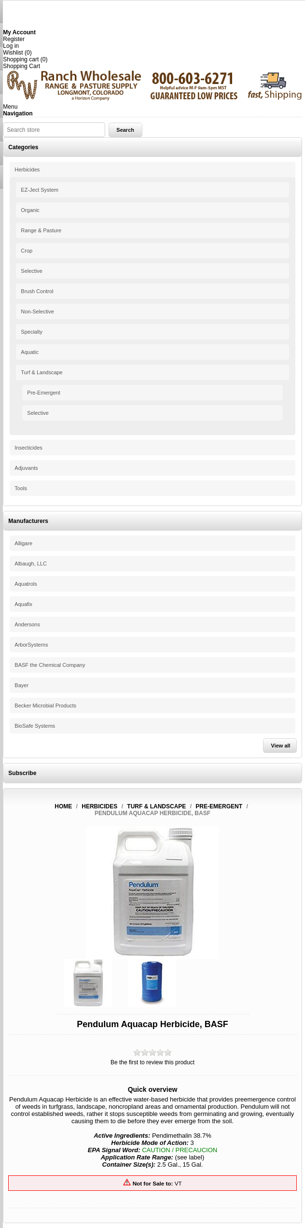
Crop (26, 251)
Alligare (23, 543)
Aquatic (30, 352)
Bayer (21, 685)
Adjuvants (26, 468)
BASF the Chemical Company (49, 665)
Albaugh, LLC (30, 563)
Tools (20, 488)
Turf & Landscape (41, 372)
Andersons (27, 624)
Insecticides (28, 448)
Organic (30, 210)
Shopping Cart (21, 66)
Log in (11, 45)
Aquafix (23, 604)
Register (14, 39)
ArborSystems (31, 645)
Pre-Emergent (43, 392)
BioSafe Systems (34, 726)
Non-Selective (37, 311)
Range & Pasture (41, 230)
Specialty (31, 332)
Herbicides (27, 169)
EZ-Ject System (39, 190)
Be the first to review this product (152, 1062)
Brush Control (37, 291)
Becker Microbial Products (45, 705)
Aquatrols (25, 584)
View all (281, 745)
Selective (31, 271)
